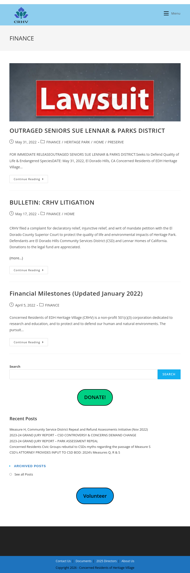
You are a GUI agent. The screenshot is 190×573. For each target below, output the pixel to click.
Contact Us (63, 561)
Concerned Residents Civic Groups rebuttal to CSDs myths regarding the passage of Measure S (79, 446)
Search (14, 366)
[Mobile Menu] (172, 13)
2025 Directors (106, 561)
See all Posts (23, 474)
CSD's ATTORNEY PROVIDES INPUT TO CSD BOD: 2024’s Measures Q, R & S (64, 452)
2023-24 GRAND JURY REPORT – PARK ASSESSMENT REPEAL (53, 441)
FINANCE (53, 142)
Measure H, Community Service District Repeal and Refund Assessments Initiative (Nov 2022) (78, 429)
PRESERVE (116, 142)
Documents (84, 561)
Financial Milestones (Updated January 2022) (75, 293)
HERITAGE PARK (77, 142)
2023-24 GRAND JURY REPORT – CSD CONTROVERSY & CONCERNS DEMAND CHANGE (72, 435)
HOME (99, 142)
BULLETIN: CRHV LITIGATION (51, 202)
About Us (127, 561)
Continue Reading (31, 180)
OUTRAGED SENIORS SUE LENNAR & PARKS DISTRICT (87, 130)
